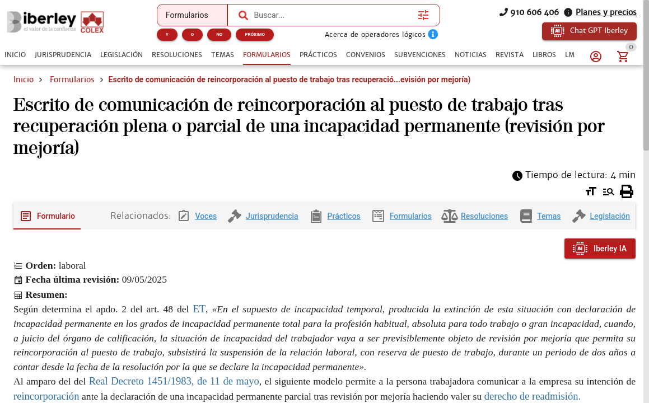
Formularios (72, 79)
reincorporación (47, 396)
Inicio (23, 79)
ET (199, 309)
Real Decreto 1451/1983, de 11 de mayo (174, 381)
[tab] (15, 55)
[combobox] (333, 15)
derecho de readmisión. (532, 396)
